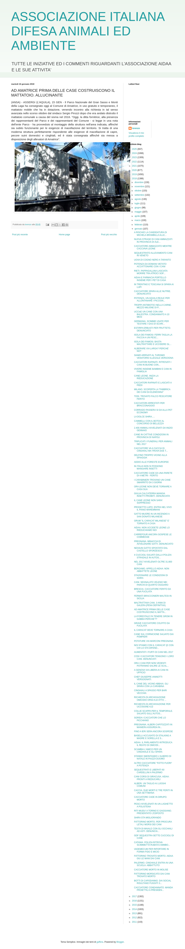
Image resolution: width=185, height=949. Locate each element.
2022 (134, 161)
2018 (134, 178)
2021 (134, 166)
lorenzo (136, 128)
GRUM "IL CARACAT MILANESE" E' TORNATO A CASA (151, 522)
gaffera (99, 942)
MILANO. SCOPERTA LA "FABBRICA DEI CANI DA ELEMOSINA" (152, 390)
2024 (134, 153)
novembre (140, 186)
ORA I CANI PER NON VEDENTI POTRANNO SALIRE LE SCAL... (151, 664)
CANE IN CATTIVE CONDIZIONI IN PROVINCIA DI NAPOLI (151, 435)
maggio (138, 212)
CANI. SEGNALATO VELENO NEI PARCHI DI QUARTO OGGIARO (151, 583)
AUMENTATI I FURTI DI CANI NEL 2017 (153, 652)
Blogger (120, 942)
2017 (134, 896)
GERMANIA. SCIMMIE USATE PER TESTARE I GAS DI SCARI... (151, 322)
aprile (138, 216)
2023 (134, 157)
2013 (134, 913)
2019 (134, 174)
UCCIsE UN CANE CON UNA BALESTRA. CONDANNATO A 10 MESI (151, 314)
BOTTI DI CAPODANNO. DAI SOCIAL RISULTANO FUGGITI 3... (152, 881)
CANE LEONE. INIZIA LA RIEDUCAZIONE (146, 377)
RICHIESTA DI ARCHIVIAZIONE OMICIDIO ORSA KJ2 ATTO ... (150, 698)
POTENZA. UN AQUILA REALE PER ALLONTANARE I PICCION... (152, 299)
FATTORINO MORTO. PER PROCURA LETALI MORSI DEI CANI (153, 823)
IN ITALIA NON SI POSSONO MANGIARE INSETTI (148, 467)
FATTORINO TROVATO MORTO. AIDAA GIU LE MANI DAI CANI (153, 857)
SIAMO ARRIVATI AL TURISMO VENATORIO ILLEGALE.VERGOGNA (153, 356)
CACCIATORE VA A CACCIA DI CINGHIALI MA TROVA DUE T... (151, 449)
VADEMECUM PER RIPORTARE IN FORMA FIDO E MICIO (151, 850)
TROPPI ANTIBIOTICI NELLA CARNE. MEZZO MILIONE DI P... (152, 306)
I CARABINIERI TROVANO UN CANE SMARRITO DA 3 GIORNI (152, 481)
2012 (134, 917)
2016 (134, 900)
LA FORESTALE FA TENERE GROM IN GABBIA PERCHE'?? (153, 617)
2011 (134, 922)
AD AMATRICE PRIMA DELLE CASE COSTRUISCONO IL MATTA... (152, 610)
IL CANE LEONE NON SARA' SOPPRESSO (148, 501)
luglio (137, 203)
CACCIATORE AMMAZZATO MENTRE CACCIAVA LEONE (153, 247)
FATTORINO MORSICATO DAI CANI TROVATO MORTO (152, 875)
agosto (138, 199)
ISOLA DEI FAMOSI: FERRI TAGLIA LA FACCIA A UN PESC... (153, 336)
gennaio (139, 228)
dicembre (139, 182)
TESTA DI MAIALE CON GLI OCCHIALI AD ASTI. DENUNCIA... (153, 829)
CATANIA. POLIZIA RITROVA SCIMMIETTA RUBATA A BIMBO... (152, 843)
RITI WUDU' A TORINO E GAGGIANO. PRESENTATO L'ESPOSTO (153, 812)
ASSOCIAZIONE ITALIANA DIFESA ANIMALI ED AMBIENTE (87, 31)
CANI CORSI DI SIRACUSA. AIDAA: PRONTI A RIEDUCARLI (151, 777)
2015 (134, 905)
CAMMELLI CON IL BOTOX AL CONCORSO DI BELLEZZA (149, 422)
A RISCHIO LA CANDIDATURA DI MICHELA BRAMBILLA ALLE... (150, 233)
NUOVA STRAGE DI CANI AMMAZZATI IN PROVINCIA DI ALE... (153, 240)
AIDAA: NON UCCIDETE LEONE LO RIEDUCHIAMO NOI (152, 528)
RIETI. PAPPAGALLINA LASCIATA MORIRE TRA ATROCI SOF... (150, 272)
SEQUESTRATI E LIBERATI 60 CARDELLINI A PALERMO (149, 771)
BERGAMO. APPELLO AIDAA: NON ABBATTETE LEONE (151, 569)
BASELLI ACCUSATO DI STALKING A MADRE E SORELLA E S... (152, 736)
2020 (134, 170)
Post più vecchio (109, 234)
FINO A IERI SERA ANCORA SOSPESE (153, 731)
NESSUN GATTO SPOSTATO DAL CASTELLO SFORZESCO (151, 549)
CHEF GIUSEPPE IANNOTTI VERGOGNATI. (148, 678)
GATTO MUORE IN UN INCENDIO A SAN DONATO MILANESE (151, 515)
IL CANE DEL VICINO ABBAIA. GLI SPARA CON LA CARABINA (151, 685)
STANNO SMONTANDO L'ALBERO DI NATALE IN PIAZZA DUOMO (152, 757)
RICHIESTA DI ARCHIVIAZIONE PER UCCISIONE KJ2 (152, 705)
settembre (140, 195)
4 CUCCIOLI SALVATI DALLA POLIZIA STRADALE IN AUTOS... (152, 556)
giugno (138, 207)
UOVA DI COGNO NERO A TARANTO (152, 260)
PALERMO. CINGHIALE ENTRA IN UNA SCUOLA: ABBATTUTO (153, 864)
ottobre (138, 190)
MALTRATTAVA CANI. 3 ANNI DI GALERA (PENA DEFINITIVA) (150, 604)
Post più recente (20, 234)
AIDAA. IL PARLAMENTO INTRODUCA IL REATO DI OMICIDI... (153, 743)
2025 (134, 149)
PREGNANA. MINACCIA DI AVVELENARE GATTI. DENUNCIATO (153, 542)
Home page (64, 234)
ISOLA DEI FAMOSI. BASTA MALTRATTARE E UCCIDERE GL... (152, 342)
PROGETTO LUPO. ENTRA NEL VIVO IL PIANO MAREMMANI (153, 508)
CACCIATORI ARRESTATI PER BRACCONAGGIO (149, 404)
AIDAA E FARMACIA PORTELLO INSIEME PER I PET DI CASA (150, 278)
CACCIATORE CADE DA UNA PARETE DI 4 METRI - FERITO (153, 474)
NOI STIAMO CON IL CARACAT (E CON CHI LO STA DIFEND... (153, 646)
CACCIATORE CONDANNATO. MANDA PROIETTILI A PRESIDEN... (153, 888)
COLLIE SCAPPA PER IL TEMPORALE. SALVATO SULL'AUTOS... (153, 712)
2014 (134, 909)
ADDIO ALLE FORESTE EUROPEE (151, 462)
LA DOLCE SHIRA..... (144, 416)
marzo (138, 220)
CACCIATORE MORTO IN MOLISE (151, 869)
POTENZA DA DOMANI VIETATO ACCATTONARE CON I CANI (150, 265)
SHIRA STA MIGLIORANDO (147, 817)
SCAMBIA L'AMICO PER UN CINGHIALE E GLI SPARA (148, 750)
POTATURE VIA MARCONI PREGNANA (153, 641)
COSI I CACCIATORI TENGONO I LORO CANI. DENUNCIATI (154, 657)
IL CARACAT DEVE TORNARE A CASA (153, 630)
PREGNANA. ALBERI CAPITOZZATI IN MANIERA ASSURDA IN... (153, 725)
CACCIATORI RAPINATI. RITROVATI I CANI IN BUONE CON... (152, 363)
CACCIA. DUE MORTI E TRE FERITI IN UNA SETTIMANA (153, 791)
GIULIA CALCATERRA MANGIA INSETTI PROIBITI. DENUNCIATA (152, 494)
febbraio (139, 224)
